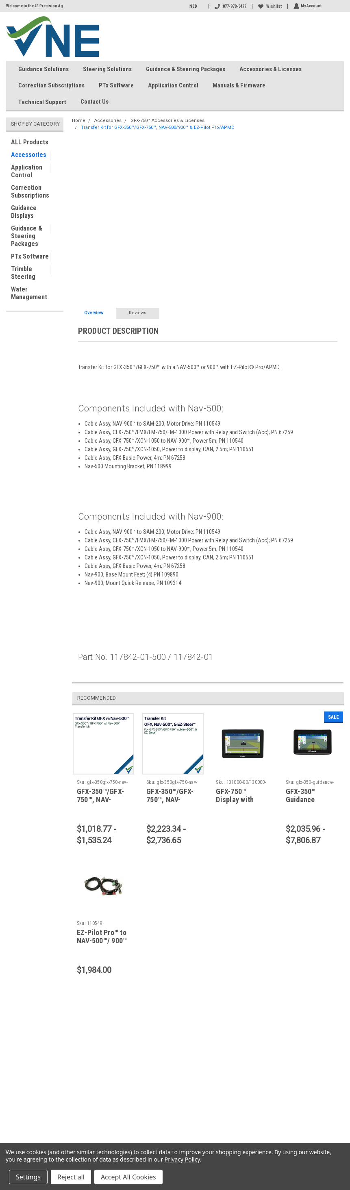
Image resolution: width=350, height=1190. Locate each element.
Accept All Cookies (128, 1177)
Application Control (173, 85)
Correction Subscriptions (51, 85)
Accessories (28, 155)
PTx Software (116, 85)
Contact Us (97, 102)
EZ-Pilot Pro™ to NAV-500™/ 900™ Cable (102, 941)
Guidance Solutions (43, 69)
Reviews (137, 312)
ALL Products (29, 142)
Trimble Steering (23, 273)
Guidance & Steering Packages (185, 69)
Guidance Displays (24, 212)
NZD (195, 6)
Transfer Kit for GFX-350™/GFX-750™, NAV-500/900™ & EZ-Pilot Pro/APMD (158, 127)
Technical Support (42, 102)
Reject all (71, 1177)
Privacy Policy (182, 1159)
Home (78, 120)
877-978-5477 (230, 6)
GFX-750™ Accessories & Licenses (167, 120)
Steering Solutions (107, 69)
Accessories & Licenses (270, 69)
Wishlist (269, 6)
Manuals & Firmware (239, 85)
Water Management (29, 293)
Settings (28, 1177)
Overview (93, 312)
